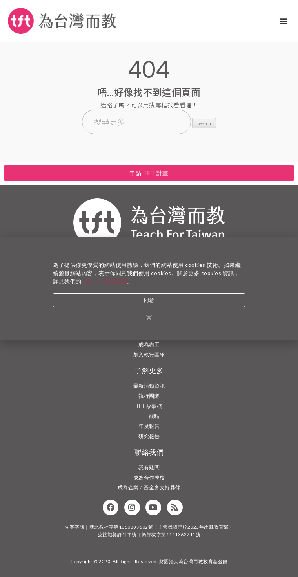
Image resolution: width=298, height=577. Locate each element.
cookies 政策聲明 (105, 282)
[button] (284, 20)
